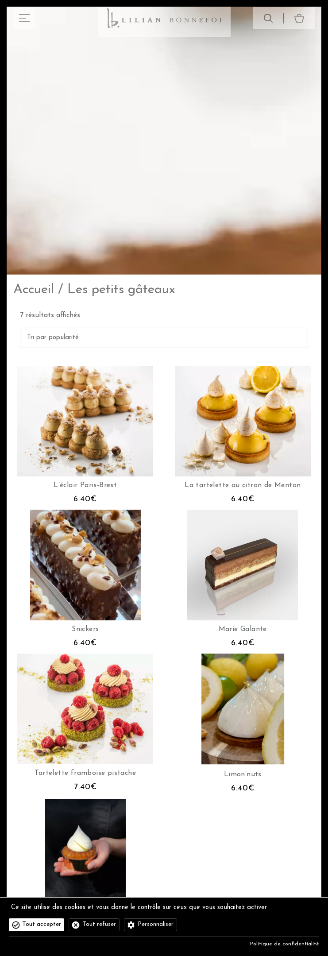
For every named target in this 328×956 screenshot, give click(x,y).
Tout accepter (41, 924)
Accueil (33, 290)
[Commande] (164, 338)
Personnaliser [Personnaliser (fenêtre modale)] (156, 924)
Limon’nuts (243, 774)
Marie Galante (243, 629)
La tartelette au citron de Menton (243, 485)
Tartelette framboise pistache (85, 773)
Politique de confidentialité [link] (284, 944)
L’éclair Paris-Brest (85, 485)
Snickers (85, 629)
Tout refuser (99, 924)
